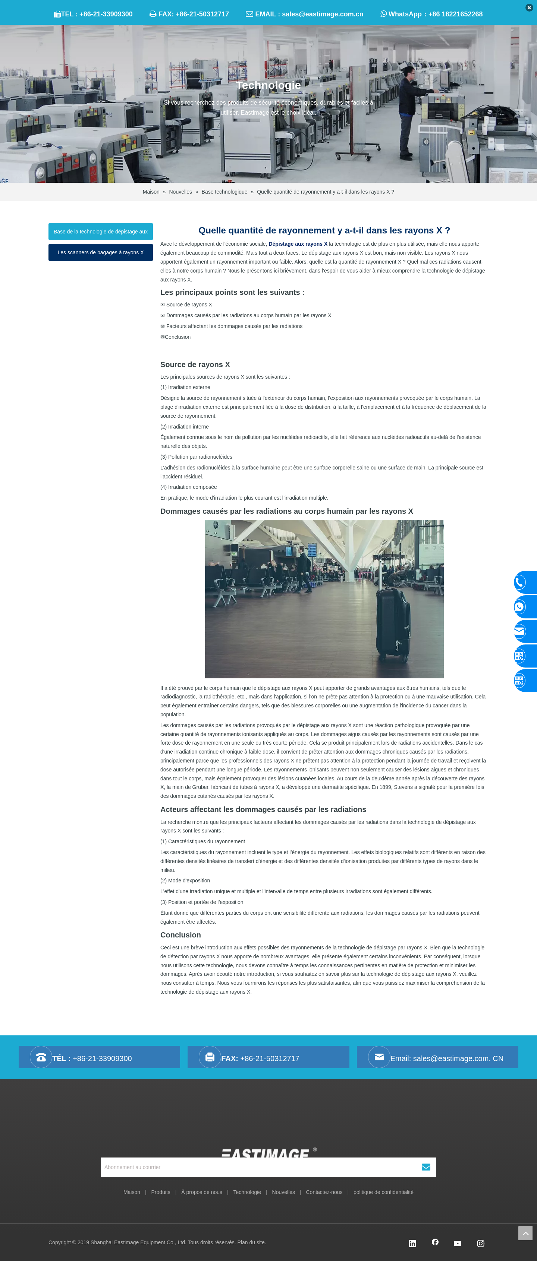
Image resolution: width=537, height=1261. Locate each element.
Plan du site (251, 1242)
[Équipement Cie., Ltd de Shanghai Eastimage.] (268, 1132)
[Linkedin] (412, 1244)
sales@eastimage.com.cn (323, 14)
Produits (160, 1192)
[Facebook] (435, 1244)
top (525, 1233)
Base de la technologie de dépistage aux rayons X (101, 234)
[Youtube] (458, 1244)
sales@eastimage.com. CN (458, 1058)
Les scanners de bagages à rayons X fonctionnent (100, 255)
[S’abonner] (426, 1167)
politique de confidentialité (384, 1192)
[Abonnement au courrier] (252, 1167)
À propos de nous (201, 1192)
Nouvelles (283, 1192)
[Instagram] (481, 1244)
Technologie (247, 1192)
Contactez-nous (324, 1192)
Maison (131, 1192)
